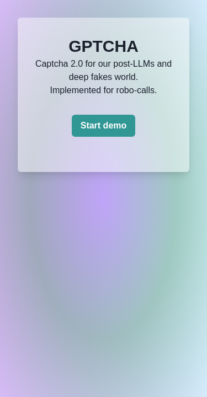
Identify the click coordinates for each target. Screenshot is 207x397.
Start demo (104, 125)
